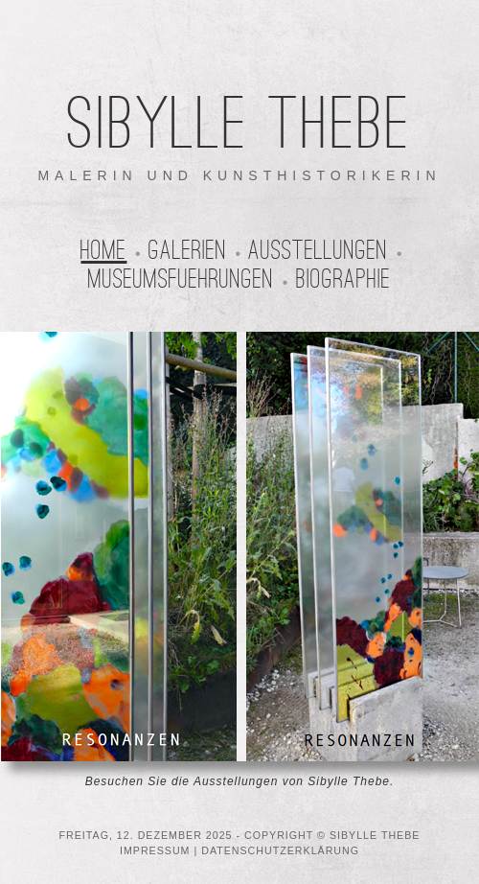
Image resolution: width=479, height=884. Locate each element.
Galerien (187, 250)
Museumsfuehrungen (181, 279)
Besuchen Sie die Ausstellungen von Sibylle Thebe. (240, 781)
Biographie (343, 279)
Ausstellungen (318, 250)
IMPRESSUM (155, 850)
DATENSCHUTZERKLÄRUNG (280, 850)
